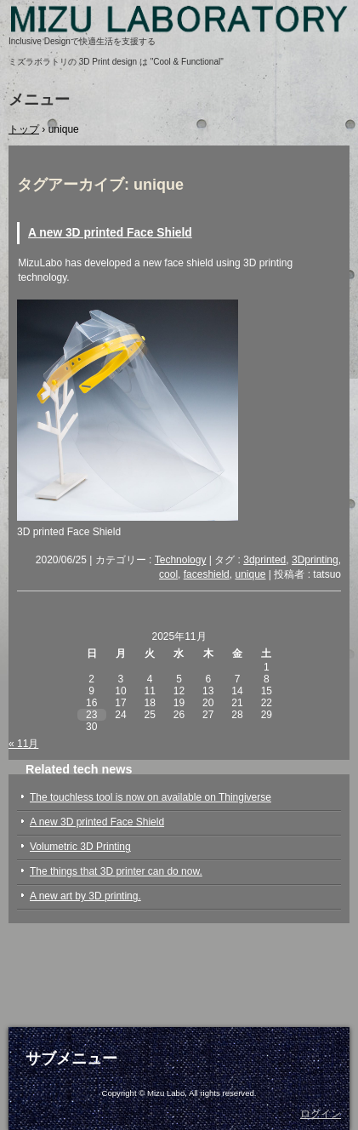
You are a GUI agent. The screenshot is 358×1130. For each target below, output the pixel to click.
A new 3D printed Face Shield (110, 232)
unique (250, 574)
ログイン (320, 1114)
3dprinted (264, 560)
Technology (181, 560)
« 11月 (23, 744)
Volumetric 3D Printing (80, 847)
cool (168, 574)
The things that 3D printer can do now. (116, 871)
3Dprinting (315, 560)
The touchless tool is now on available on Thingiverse (150, 797)
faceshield (207, 574)
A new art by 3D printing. (85, 896)
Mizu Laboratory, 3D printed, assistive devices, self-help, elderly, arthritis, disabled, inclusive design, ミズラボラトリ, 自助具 (179, 25)
